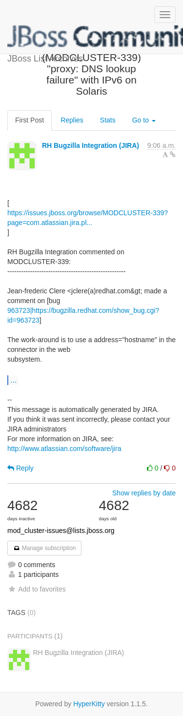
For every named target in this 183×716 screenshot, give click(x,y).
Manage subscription (44, 548)
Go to (144, 120)
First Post (29, 120)
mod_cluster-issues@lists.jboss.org (61, 530)
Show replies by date (144, 493)
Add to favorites (36, 589)
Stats (108, 120)
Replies (72, 120)
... (13, 379)
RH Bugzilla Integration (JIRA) (90, 145)
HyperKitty (89, 704)
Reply (20, 468)
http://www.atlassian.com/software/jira (64, 448)
